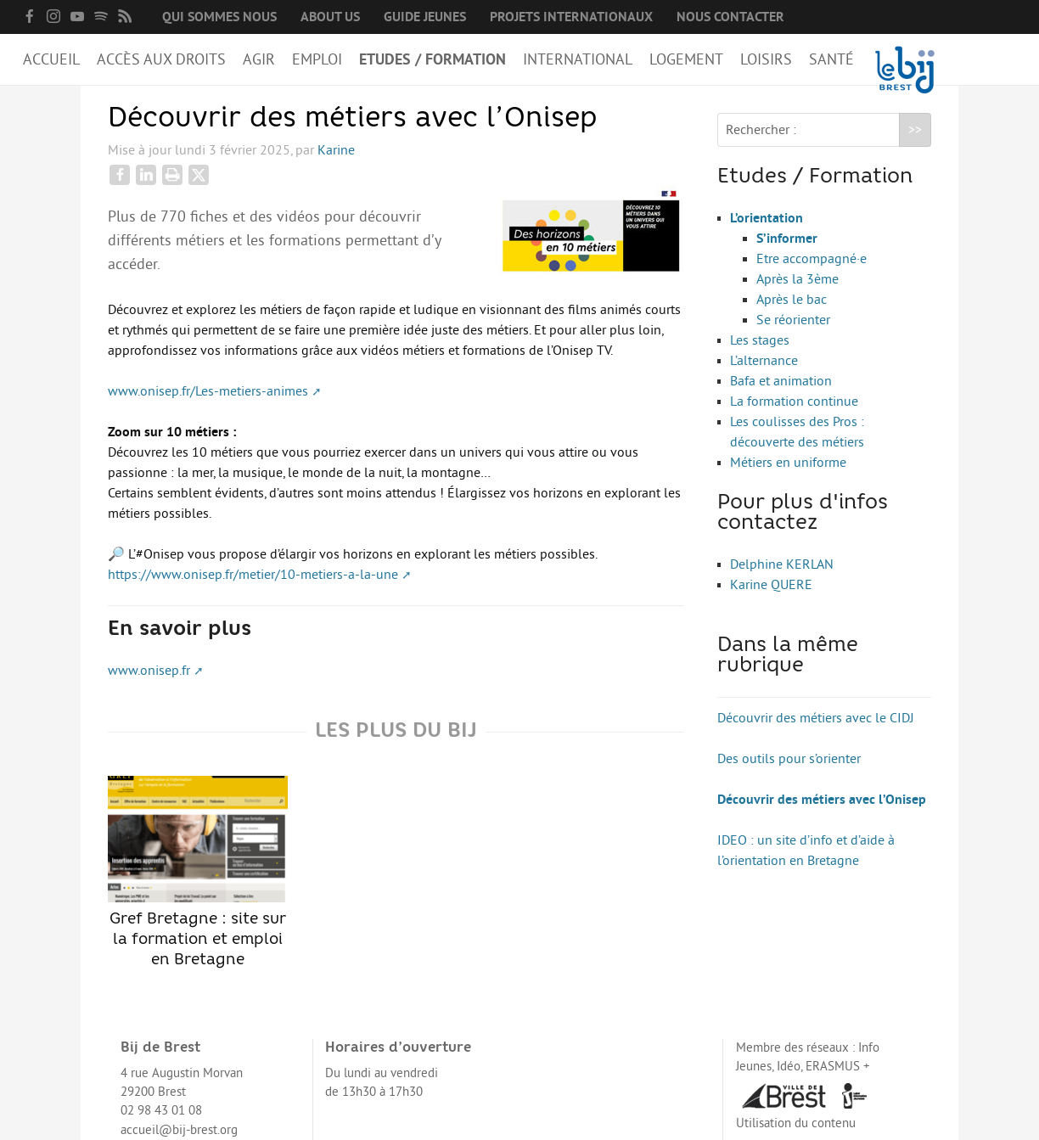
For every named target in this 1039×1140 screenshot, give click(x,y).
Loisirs (766, 59)
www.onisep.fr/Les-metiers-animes (208, 391)
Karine (336, 150)
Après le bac (791, 299)
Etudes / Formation (432, 59)
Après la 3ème (797, 279)
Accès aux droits (161, 59)
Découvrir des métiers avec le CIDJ (815, 718)
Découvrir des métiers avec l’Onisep (821, 799)
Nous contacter (730, 17)
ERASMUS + (838, 1066)
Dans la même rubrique (787, 656)
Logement (686, 59)
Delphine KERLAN (782, 564)
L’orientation (766, 218)
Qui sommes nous (219, 17)
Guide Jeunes (425, 17)
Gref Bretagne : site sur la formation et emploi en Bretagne (198, 872)
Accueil (51, 59)
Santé (831, 59)
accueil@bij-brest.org (179, 1130)
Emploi (317, 59)
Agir (259, 59)
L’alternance (764, 360)
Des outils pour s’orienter (789, 759)
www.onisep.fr (149, 670)
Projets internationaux (571, 17)
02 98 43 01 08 (161, 1110)
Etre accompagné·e (811, 259)
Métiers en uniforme (788, 462)
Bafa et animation (781, 381)
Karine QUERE (771, 584)
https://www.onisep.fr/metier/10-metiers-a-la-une (253, 574)
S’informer (786, 238)
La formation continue (794, 401)
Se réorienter (793, 320)
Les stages (759, 340)
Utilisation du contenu (796, 1123)
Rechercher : (761, 130)
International (577, 59)
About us (330, 17)
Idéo (788, 1066)
